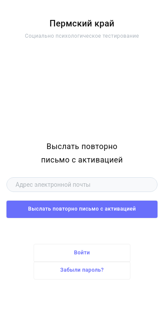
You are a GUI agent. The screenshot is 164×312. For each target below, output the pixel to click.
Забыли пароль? (82, 270)
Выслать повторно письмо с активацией (82, 209)
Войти (82, 253)
